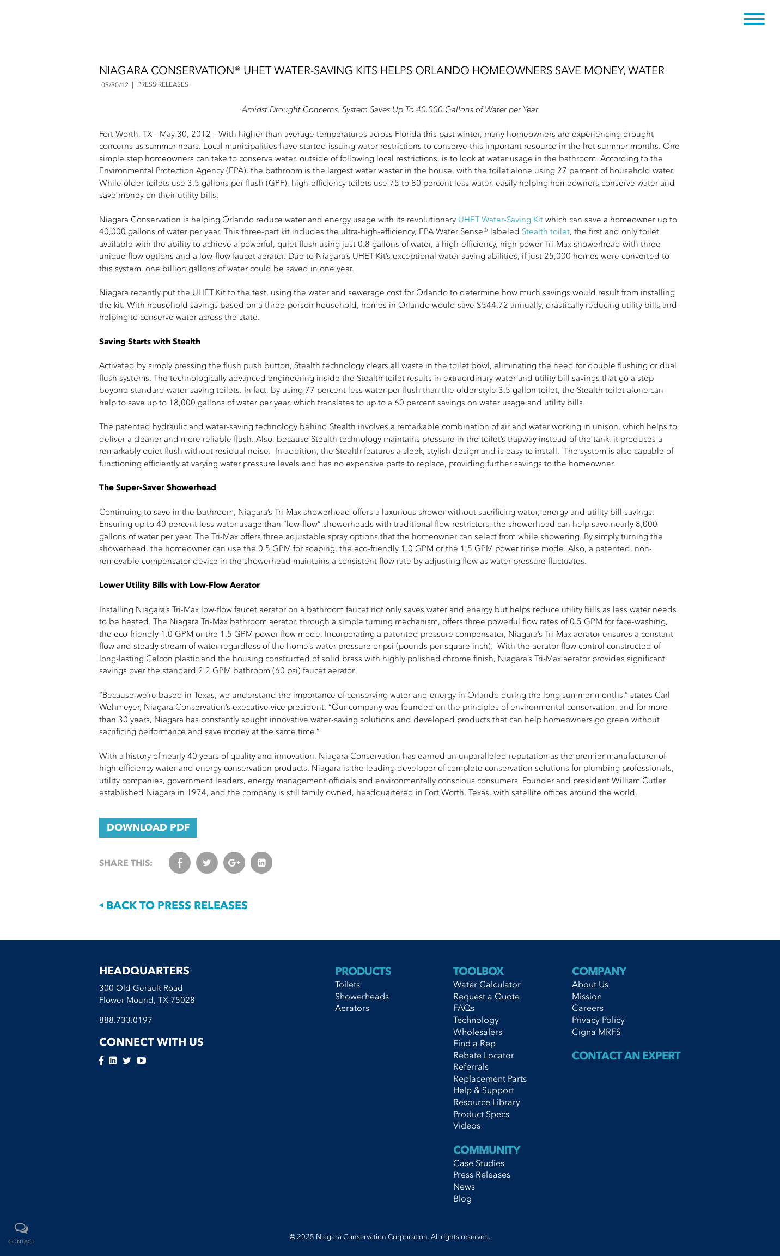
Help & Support (483, 1089)
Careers (588, 1007)
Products (363, 971)
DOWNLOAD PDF (148, 827)
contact (21, 1242)
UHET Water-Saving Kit (500, 219)
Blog (462, 1198)
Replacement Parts (490, 1078)
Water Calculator (487, 984)
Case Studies (478, 1162)
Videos (466, 1125)
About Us (590, 984)
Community (486, 1149)
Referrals (471, 1066)
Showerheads (362, 996)
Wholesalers (477, 1031)
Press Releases (481, 1174)
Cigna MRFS (596, 1031)
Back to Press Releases (173, 905)
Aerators (352, 1007)
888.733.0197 (126, 1020)
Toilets (347, 984)
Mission (587, 996)
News (464, 1186)
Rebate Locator (483, 1055)
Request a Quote (486, 996)
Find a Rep (474, 1043)
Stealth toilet (546, 231)
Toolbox (478, 971)
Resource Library (486, 1101)
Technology (476, 1019)
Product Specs (481, 1113)
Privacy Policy (598, 1019)
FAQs (463, 1007)
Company (599, 971)
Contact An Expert (626, 1055)
